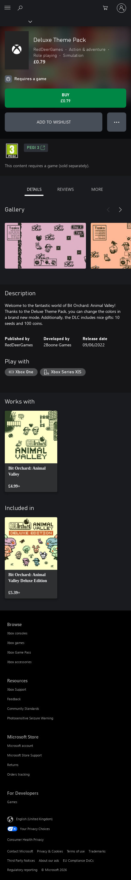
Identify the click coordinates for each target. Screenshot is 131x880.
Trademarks (97, 851)
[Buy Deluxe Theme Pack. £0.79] (65, 98)
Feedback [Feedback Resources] (14, 699)
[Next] (120, 209)
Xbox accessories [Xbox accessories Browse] (19, 662)
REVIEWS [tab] (65, 189)
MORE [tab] (97, 189)
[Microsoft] (65, 4)
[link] (31, 451)
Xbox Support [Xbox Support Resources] (16, 689)
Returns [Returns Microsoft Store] (13, 765)
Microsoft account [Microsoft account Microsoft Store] (20, 745)
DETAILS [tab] (34, 189)
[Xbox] (15, 21)
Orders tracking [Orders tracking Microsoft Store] (18, 774)
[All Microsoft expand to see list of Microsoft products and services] (7, 8)
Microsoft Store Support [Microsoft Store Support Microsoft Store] (24, 755)
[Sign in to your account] (121, 8)
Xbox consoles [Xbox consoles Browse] (17, 633)
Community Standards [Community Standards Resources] (23, 708)
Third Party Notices (21, 860)
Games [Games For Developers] (12, 802)
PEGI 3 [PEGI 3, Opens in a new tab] (36, 147)
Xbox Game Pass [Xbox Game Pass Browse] (19, 652)
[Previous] (108, 209)
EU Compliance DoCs (78, 860)
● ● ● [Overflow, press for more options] (117, 122)
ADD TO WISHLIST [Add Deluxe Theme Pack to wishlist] (54, 122)
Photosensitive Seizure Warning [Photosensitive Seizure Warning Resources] (30, 718)
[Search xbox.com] (21, 8)
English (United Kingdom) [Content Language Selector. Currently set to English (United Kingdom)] (34, 818)
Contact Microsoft (20, 851)
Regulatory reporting (22, 870)
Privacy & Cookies (50, 851)
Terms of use (76, 851)
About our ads (49, 860)
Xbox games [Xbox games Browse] (15, 643)
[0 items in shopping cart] (107, 8)
